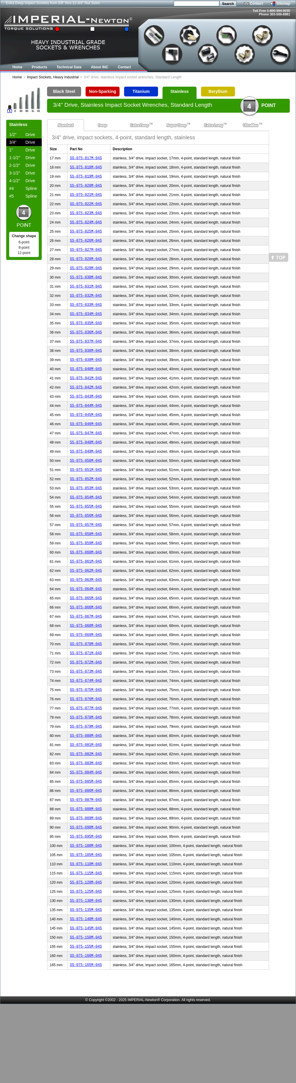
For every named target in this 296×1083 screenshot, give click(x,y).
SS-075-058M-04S (86, 570)
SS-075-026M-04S (86, 249)
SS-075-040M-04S (86, 389)
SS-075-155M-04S (86, 1023)
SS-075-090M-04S (86, 892)
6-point (24, 242)
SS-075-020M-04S (86, 188)
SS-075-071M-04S (86, 701)
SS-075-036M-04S (86, 349)
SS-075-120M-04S (86, 953)
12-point (23, 253)
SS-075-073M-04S (86, 721)
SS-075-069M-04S (86, 681)
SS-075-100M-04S (86, 912)
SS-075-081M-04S (86, 802)
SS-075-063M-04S (86, 621)
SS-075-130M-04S (86, 973)
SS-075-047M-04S (86, 460)
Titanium (140, 91)
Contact (256, 3)
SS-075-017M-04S (86, 158)
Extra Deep (139, 125)
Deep (102, 125)
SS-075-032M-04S (86, 309)
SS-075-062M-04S (86, 611)
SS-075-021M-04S (86, 198)
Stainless (179, 91)
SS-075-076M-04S (86, 751)
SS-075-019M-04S (86, 178)
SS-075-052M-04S (86, 510)
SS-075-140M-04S (86, 993)
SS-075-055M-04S (86, 540)
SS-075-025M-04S (86, 239)
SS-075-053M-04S (86, 520)
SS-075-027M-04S (86, 259)
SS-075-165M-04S (86, 1043)
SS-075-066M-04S (86, 651)
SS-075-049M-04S (86, 480)
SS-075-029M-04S (86, 279)
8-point (24, 247)
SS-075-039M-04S (86, 379)
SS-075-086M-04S (86, 852)
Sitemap (283, 3)
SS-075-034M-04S (86, 329)
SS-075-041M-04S (86, 400)
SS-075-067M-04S (86, 661)
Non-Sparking (102, 91)
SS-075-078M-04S (86, 772)
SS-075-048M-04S (86, 470)
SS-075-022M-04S (86, 208)
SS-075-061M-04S (86, 601)
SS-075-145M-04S (86, 1003)
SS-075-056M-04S (86, 550)
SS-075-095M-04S (86, 902)
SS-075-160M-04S (86, 1033)
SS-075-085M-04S (86, 842)
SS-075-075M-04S (86, 741)
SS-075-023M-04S (86, 219)
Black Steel (64, 91)
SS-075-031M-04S (86, 299)
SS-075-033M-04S (86, 319)
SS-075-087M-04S (86, 862)
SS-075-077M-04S (86, 761)
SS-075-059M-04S (86, 580)
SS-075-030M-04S (86, 289)
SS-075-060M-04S (86, 591)
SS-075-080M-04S (86, 792)
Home (17, 77)
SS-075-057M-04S (86, 560)
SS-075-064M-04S (86, 631)
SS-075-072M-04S (86, 711)
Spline (23, 188)
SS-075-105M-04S (86, 922)
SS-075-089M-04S (86, 882)
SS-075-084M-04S (86, 832)
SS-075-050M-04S (86, 490)
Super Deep (176, 125)
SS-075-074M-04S (86, 731)
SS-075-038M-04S (86, 369)
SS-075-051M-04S (86, 500)
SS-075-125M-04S (86, 963)
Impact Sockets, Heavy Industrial (53, 77)
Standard (65, 125)
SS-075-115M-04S (86, 942)
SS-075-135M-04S (86, 983)
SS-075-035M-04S (86, 339)
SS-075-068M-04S (86, 671)
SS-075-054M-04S (86, 530)
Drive (22, 134)
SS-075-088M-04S (86, 872)
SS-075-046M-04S (86, 450)
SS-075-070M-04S (86, 691)
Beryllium (218, 91)
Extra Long (213, 125)
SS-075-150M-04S (86, 1013)
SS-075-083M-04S (86, 822)
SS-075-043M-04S (86, 420)
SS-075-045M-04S (86, 440)
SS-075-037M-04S (86, 359)
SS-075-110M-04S (86, 932)
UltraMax (250, 125)
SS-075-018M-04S (86, 168)
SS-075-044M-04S (86, 430)
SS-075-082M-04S (86, 812)
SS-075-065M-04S (86, 641)
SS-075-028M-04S (86, 269)
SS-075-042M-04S (86, 410)
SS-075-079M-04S (86, 782)
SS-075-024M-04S (86, 229)
